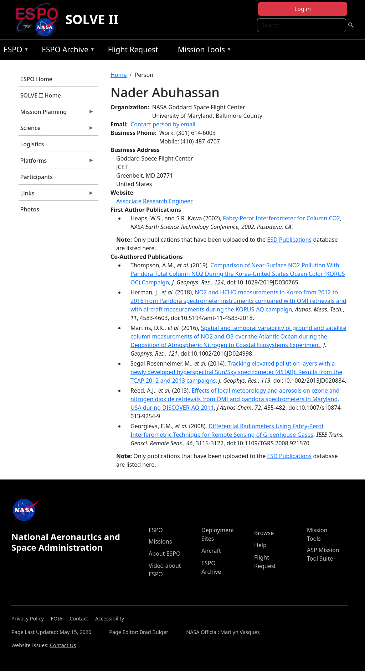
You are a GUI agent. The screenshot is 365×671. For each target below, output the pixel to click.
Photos (29, 209)
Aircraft (211, 551)
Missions (160, 541)
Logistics (32, 144)
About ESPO (164, 553)
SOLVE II (91, 19)
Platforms (56, 162)
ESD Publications (289, 239)
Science (56, 129)
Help (260, 545)
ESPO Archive (66, 50)
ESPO (14, 50)
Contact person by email (162, 124)
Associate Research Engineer (154, 201)
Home (118, 75)
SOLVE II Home (40, 95)
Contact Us (63, 645)
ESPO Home (36, 79)
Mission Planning (56, 113)
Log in (302, 9)
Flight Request (133, 49)
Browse (264, 533)
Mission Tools (203, 50)
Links (56, 195)
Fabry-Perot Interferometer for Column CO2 (281, 218)
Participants (36, 177)
